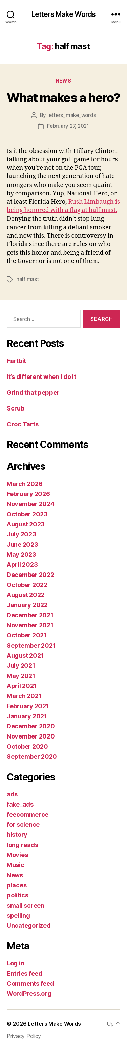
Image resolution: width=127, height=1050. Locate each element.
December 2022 (30, 574)
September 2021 (31, 645)
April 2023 (22, 564)
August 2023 (26, 524)
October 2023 (27, 514)
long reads (22, 844)
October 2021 (27, 635)
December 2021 (30, 615)
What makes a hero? (63, 97)
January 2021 (27, 716)
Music (15, 864)
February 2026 (28, 493)
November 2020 (31, 736)
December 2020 (31, 726)
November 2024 (31, 503)
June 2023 (22, 544)
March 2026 (24, 483)
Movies (17, 854)
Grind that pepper (33, 392)
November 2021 (30, 625)
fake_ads (20, 804)
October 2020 (27, 746)
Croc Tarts (22, 424)
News (63, 81)
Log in (15, 963)
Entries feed (24, 973)
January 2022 (27, 605)
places (16, 885)
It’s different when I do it (41, 376)
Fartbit (16, 360)
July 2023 (21, 534)
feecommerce (27, 814)
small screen (25, 905)
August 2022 (25, 594)
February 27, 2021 (68, 126)
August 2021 (25, 655)
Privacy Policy (24, 1035)
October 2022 (27, 584)
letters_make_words (71, 115)
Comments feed (30, 983)
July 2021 (21, 665)
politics (17, 895)
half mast (27, 279)
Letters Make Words (63, 14)
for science (23, 824)
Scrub (15, 408)
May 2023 (21, 554)
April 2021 (22, 685)
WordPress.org (29, 993)
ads (12, 794)
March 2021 (24, 695)
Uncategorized (29, 925)
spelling (18, 915)
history (17, 834)
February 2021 (28, 706)
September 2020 (32, 756)
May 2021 (21, 675)
